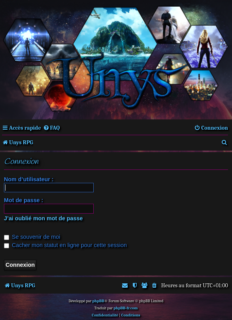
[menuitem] (51, 128)
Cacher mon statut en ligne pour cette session (65, 245)
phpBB (98, 301)
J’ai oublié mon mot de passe (43, 218)
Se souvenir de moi (32, 237)
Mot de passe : (23, 200)
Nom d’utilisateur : (29, 179)
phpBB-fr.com (125, 308)
